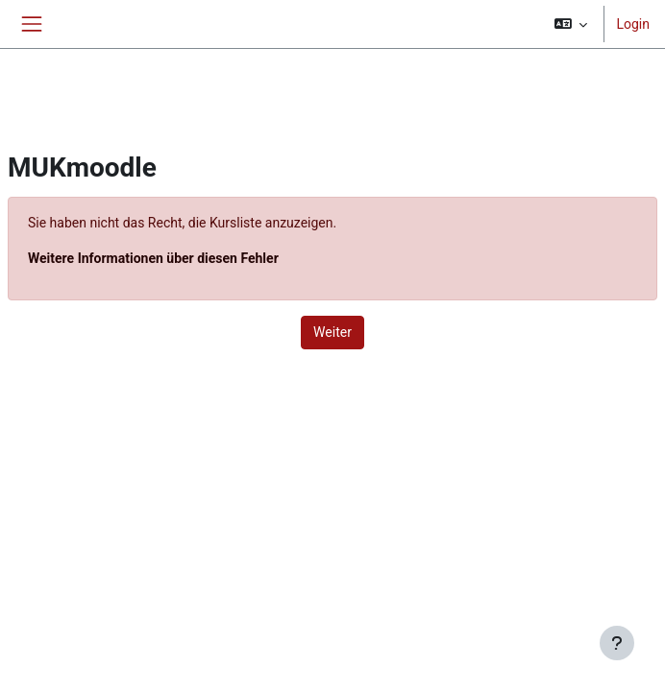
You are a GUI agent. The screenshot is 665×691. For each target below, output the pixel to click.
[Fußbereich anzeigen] (617, 643)
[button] (571, 24)
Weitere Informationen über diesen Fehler (153, 258)
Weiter (332, 332)
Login (633, 24)
